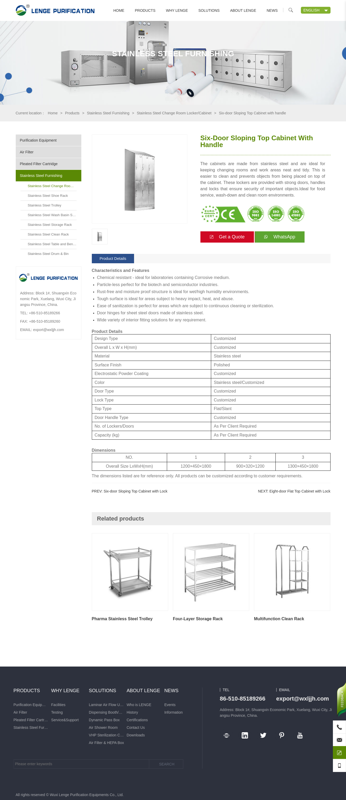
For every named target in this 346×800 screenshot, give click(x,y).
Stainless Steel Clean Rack (48, 234)
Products (145, 10)
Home (118, 10)
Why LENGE (177, 10)
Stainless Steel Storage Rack (50, 225)
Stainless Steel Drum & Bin (48, 254)
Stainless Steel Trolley (44, 205)
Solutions (209, 10)
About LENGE (243, 10)
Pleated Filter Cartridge (39, 164)
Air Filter (27, 152)
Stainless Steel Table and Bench (52, 244)
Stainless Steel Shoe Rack (48, 196)
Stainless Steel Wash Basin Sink (52, 215)
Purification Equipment (38, 140)
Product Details (113, 258)
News (272, 10)
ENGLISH (312, 10)
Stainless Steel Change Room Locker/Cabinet (174, 113)
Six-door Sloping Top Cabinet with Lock (135, 491)
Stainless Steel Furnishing (108, 113)
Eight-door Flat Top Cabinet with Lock (299, 491)
